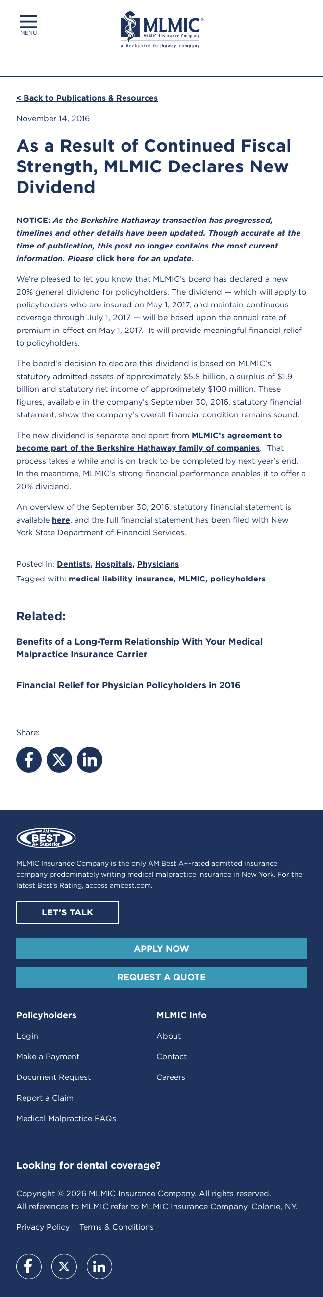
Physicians (158, 564)
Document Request (53, 1077)
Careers (170, 1077)
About (168, 1036)
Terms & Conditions (116, 1227)
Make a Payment (47, 1056)
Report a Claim (45, 1098)
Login (27, 1036)
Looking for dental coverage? (88, 1165)
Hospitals (113, 564)
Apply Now (161, 948)
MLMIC (191, 578)
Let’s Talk (67, 912)
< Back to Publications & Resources (87, 98)
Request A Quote (161, 977)
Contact (171, 1056)
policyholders (238, 578)
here (61, 519)
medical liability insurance (121, 578)
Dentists (73, 564)
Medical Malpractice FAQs (66, 1118)
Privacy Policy (43, 1227)
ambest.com (130, 885)
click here (115, 258)
